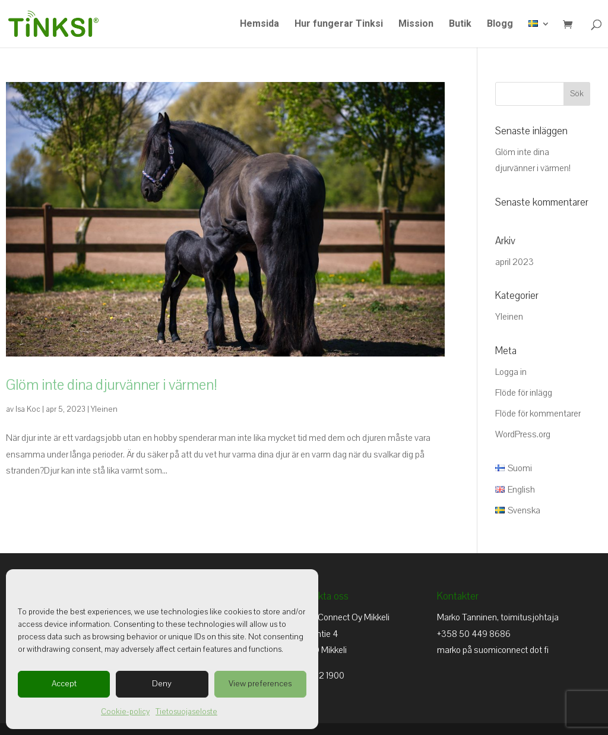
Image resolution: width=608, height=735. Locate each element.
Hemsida (259, 24)
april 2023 (514, 262)
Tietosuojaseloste (186, 711)
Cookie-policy (125, 711)
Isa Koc (27, 409)
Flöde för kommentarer (538, 413)
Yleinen (104, 409)
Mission (415, 24)
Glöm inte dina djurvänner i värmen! (111, 385)
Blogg (500, 24)
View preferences (260, 683)
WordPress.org (522, 434)
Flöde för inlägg (523, 393)
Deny (162, 683)
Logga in (511, 372)
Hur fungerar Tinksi (338, 24)
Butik (460, 24)
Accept (64, 683)
